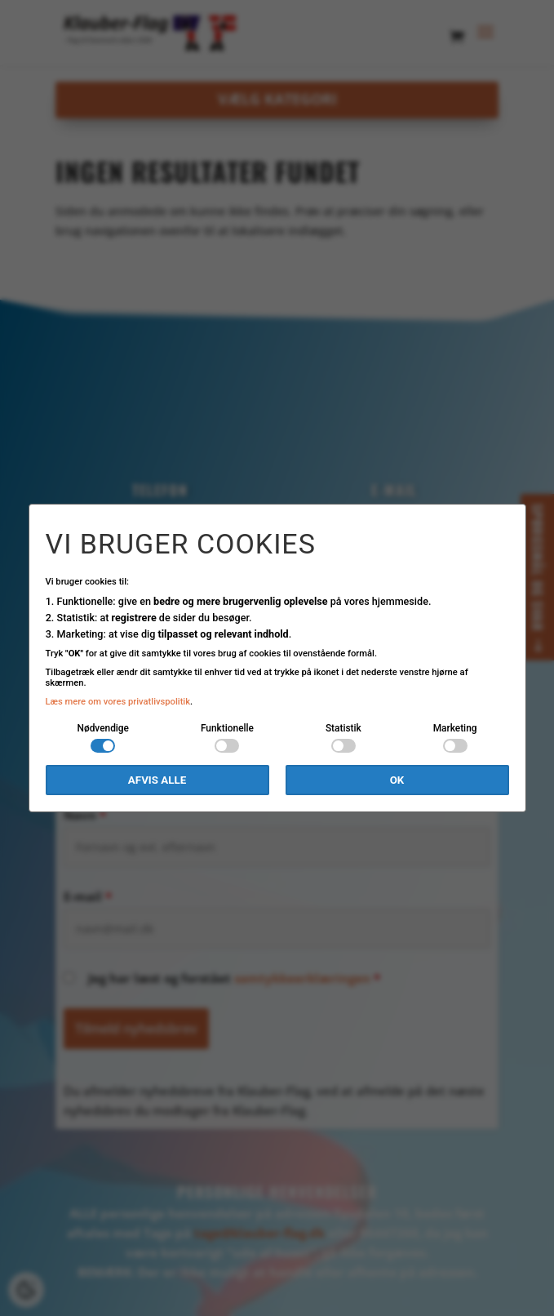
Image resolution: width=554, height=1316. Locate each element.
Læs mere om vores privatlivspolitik (118, 701)
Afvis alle (157, 780)
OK (397, 780)
